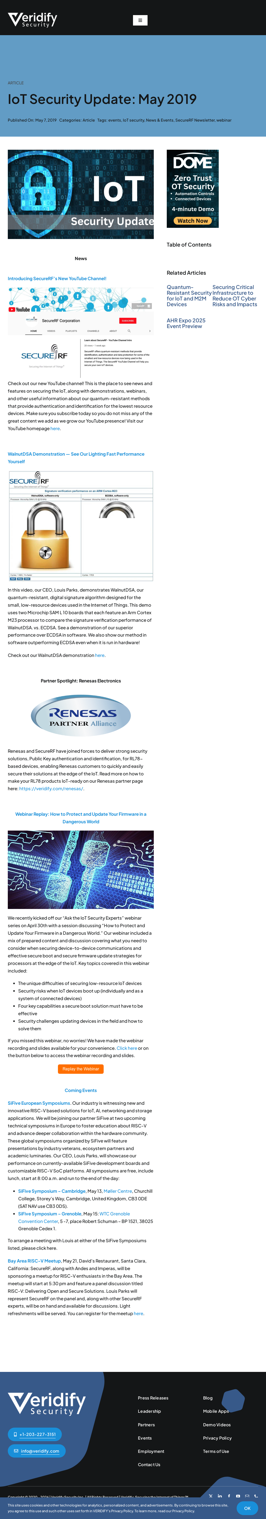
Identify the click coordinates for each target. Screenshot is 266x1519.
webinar (223, 119)
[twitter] (211, 1496)
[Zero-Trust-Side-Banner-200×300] (193, 152)
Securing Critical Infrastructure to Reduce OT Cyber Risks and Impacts (234, 295)
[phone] (256, 1496)
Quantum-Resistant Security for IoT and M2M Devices (189, 295)
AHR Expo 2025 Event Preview (186, 323)
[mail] (247, 1496)
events (114, 119)
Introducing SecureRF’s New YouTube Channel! (57, 278)
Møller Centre (118, 1191)
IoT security (133, 119)
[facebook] (229, 1496)
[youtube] (238, 1496)
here (55, 428)
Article (89, 119)
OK (247, 1508)
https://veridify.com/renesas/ (51, 788)
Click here (127, 1048)
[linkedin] (220, 1496)
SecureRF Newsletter (195, 119)
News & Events (160, 119)
